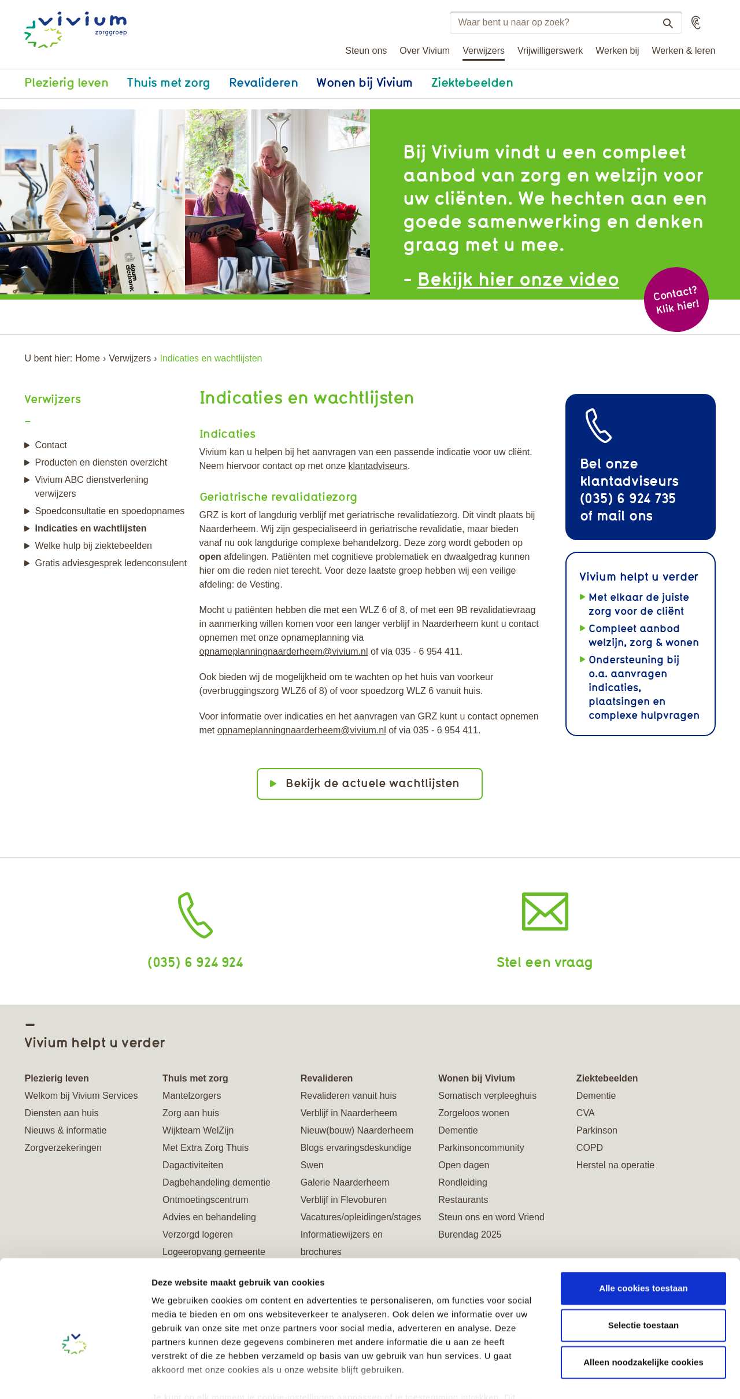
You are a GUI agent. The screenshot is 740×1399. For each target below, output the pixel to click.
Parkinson (596, 1130)
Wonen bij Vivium (364, 82)
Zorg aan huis (190, 1113)
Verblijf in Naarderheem (349, 1113)
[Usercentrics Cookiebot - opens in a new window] (74, 1376)
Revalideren (263, 82)
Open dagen (463, 1165)
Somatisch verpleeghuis (487, 1096)
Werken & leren (684, 51)
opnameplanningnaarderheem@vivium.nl (283, 651)
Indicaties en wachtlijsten (90, 528)
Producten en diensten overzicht (101, 462)
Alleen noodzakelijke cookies (643, 1296)
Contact (50, 445)
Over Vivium (424, 51)
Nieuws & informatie (65, 1130)
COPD (589, 1148)
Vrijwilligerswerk (550, 51)
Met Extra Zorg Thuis (205, 1148)
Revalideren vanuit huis (349, 1096)
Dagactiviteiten (192, 1165)
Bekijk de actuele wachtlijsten (373, 783)
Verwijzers (483, 51)
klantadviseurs (378, 466)
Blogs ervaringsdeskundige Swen (356, 1156)
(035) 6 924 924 (195, 961)
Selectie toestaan (643, 1259)
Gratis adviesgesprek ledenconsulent (110, 563)
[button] (696, 22)
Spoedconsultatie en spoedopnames (109, 511)
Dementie (458, 1130)
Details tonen (624, 1376)
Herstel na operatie (615, 1165)
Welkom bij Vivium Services (81, 1096)
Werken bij (617, 51)
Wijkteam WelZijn (198, 1130)
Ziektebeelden (472, 82)
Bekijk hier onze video (518, 278)
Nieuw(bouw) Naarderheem (357, 1130)
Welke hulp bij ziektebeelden (93, 546)
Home (87, 358)
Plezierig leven (66, 82)
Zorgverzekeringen (62, 1148)
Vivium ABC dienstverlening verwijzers (91, 487)
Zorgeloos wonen (473, 1113)
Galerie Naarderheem (345, 1182)
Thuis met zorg (168, 82)
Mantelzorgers (191, 1096)
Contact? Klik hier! (676, 300)
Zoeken (663, 23)
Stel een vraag (545, 961)
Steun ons (366, 51)
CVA (585, 1113)
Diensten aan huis (61, 1113)
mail (611, 515)
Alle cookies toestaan (643, 1222)
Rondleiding (462, 1182)
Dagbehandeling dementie (216, 1182)
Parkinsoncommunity (481, 1148)
